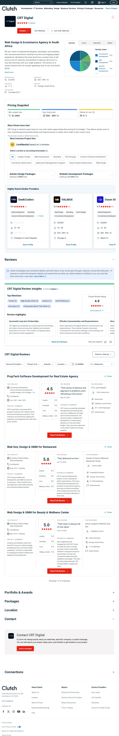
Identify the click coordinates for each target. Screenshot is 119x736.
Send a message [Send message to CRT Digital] (25, 649)
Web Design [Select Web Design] (101, 163)
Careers (35, 697)
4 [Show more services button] (33, 392)
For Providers (75, 2)
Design (57, 8)
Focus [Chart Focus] (84, 43)
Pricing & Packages (85, 8)
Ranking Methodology (41, 708)
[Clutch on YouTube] (18, 711)
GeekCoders (26, 199)
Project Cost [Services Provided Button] (32, 364)
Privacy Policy (7, 723)
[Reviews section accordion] (59, 259)
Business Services (68, 8)
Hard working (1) (62, 301)
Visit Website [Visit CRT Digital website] (39, 31)
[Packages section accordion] (59, 601)
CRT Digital (25, 18)
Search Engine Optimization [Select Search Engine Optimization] (80, 163)
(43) (112, 207)
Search (37, 2)
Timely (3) (12, 301)
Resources (98, 8)
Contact (23, 31)
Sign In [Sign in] (103, 2)
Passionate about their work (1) (37, 306)
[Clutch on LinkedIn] (23, 711)
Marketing (48, 8)
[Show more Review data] (59, 435)
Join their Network (61, 31)
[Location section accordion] (59, 610)
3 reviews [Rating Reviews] (31, 23)
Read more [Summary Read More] (9, 72)
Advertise (95, 703)
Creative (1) (47, 301)
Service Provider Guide (100, 708)
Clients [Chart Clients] (109, 43)
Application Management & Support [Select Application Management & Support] (50, 163)
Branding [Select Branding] (57, 157)
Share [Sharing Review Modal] (109, 376)
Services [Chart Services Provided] (72, 43)
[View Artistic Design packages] (31, 175)
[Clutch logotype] (9, 688)
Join (113, 2)
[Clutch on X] (8, 711)
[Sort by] (101, 364)
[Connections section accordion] (59, 672)
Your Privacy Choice (9, 727)
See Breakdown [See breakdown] (95, 311)
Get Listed (95, 692)
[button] (15, 364)
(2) (25, 207)
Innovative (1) (14, 306)
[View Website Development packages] (85, 175)
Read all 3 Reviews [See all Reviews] (59, 342)
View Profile (28, 245)
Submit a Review (102, 354)
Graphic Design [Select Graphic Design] (24, 157)
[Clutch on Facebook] (3, 711)
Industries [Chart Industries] (96, 43)
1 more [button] (40, 216)
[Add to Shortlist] (113, 17)
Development (26, 8)
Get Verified (96, 697)
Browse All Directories (70, 692)
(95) (69, 207)
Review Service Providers (72, 697)
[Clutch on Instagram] (13, 711)
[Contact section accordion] (59, 619)
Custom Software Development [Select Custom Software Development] (93, 157)
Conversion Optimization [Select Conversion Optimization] (21, 163)
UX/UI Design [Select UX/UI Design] (70, 157)
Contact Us (6, 706)
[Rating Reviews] (22, 23)
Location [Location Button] (60, 364)
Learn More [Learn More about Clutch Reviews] (39, 276)
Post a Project (111, 8)
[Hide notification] (111, 270)
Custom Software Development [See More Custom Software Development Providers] (103, 68)
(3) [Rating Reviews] (102, 306)
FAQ (33, 713)
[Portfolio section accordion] (59, 592)
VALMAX (67, 199)
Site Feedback (7, 701)
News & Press (37, 703)
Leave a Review (61, 2)
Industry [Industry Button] (47, 364)
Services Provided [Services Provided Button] (13, 364)
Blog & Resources (69, 703)
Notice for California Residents (13, 731)
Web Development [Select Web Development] (41, 157)
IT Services (38, 8)
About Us (35, 692)
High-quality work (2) (29, 301)
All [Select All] (12, 157)
